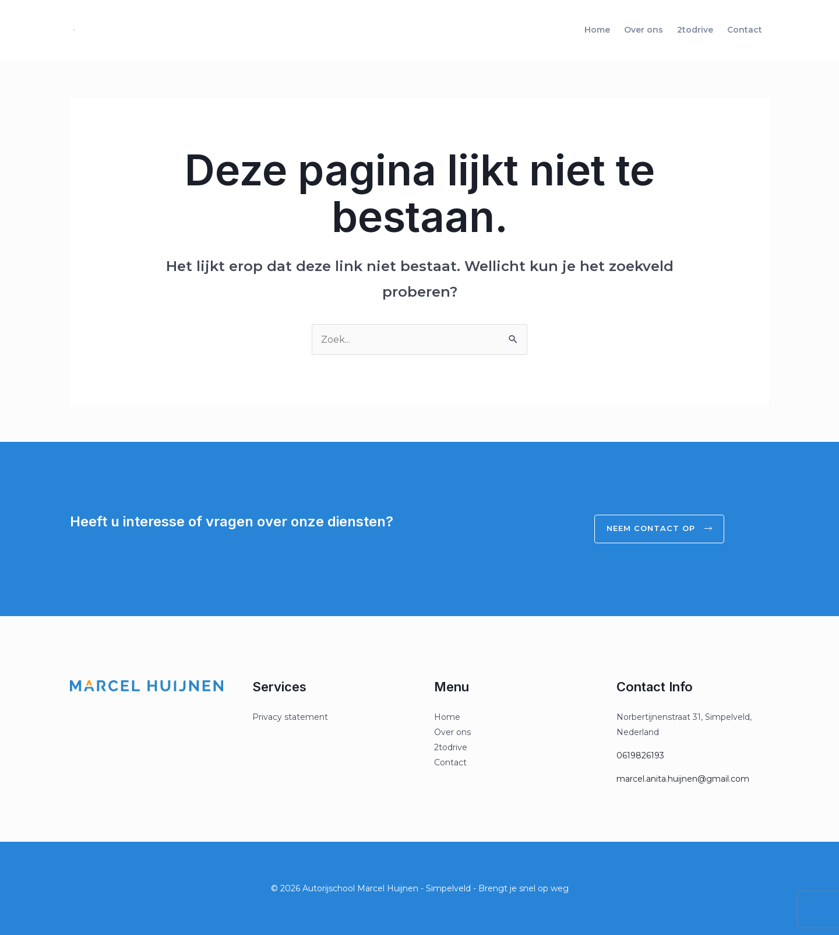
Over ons (643, 29)
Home (597, 29)
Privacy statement (290, 717)
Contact (744, 29)
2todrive (695, 29)
